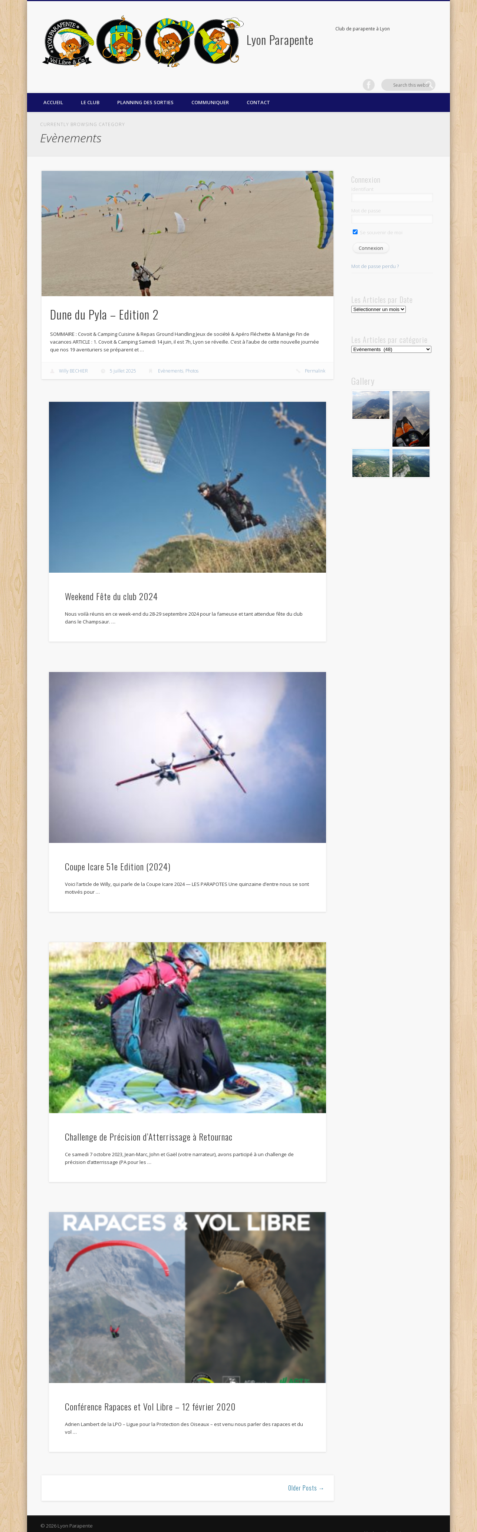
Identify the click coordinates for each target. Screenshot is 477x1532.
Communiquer (210, 90)
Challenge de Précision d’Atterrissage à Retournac (149, 1124)
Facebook (414, 29)
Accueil (53, 90)
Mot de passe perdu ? (375, 254)
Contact (258, 90)
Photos (191, 359)
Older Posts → (306, 1476)
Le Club (90, 90)
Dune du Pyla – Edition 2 (104, 302)
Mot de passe (366, 198)
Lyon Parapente (280, 39)
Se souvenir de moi (377, 220)
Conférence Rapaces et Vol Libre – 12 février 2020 (150, 1394)
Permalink (315, 359)
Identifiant (362, 177)
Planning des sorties (145, 90)
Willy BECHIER (73, 359)
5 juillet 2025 (123, 359)
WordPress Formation (413, 1522)
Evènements (170, 359)
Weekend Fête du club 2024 (111, 584)
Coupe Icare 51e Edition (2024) (118, 854)
